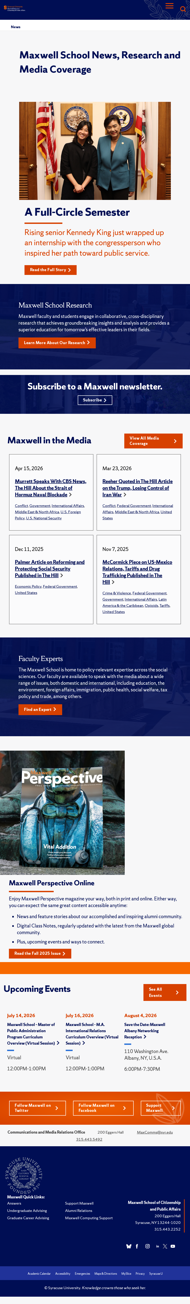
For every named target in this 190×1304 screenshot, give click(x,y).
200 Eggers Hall (168, 1217)
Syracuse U (156, 1275)
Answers (14, 1204)
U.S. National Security (44, 519)
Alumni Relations (78, 1212)
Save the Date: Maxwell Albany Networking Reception (144, 1032)
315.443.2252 (167, 1230)
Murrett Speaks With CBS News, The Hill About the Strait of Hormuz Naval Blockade (50, 489)
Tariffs (164, 606)
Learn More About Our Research (57, 342)
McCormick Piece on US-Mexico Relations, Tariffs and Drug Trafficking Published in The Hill (137, 573)
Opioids (151, 606)
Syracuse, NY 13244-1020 (158, 1224)
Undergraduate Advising (27, 1212)
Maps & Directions (105, 1275)
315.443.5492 (89, 1140)
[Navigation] (169, 9)
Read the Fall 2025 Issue (40, 954)
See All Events (164, 993)
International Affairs (68, 506)
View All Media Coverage (153, 442)
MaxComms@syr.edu (155, 1133)
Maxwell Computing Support (89, 1219)
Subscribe (94, 400)
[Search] (183, 9)
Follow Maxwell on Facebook (102, 1109)
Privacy (140, 1275)
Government (39, 506)
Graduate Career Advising (28, 1219)
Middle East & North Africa (37, 512)
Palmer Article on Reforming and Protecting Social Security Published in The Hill (50, 570)
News (15, 26)
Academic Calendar (39, 1275)
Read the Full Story (50, 269)
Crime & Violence (116, 594)
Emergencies (82, 1275)
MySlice (126, 1275)
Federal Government (134, 506)
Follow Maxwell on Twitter (36, 1109)
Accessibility (62, 1275)
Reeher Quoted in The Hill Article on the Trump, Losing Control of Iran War (137, 489)
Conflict (21, 506)
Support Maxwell (160, 1109)
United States (26, 593)
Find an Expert (40, 710)
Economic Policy (28, 587)
